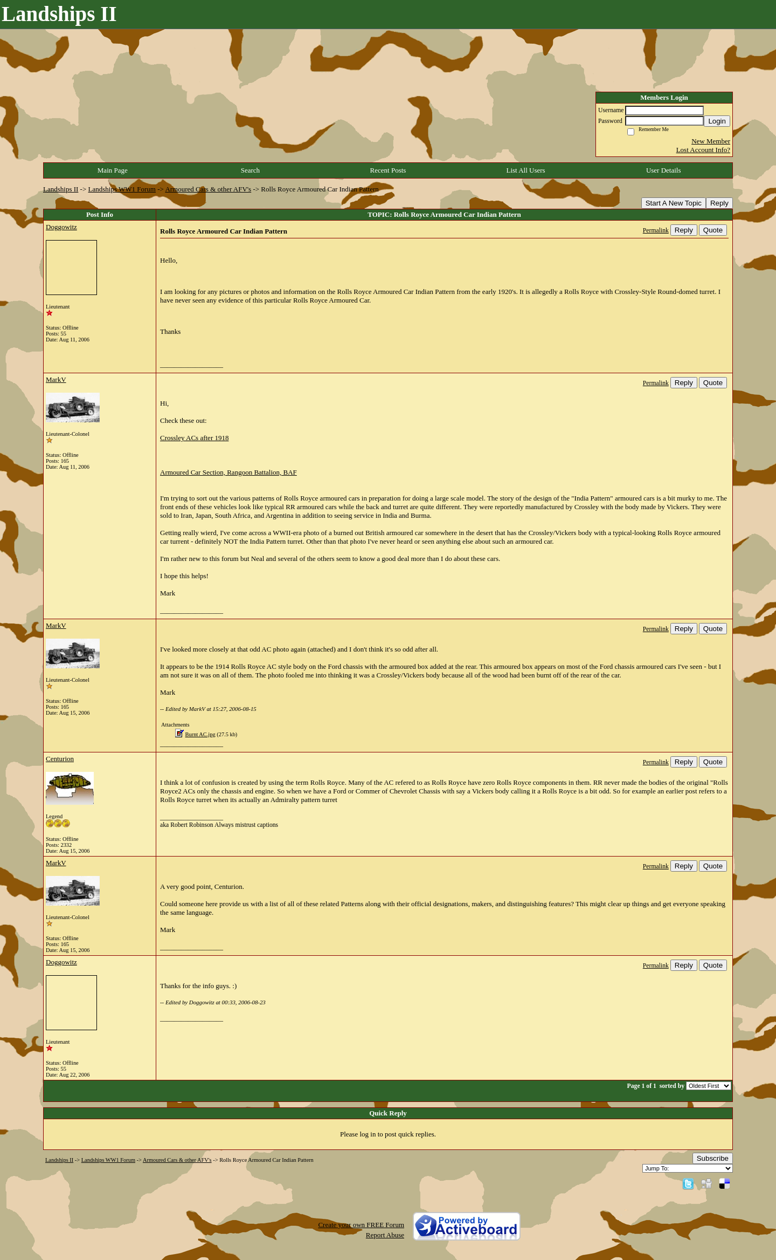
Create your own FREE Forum (361, 1225)
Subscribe (713, 1158)
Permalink (656, 230)
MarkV (56, 379)
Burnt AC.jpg (200, 734)
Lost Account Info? (703, 150)
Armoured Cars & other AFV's (208, 189)
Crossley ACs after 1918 (194, 438)
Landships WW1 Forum (122, 189)
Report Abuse (385, 1235)
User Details (663, 170)
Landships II (60, 189)
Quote (713, 230)
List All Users (525, 170)
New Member (710, 141)
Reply (719, 203)
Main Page (113, 170)
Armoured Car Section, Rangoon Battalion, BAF (228, 472)
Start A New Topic (674, 203)
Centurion (60, 759)
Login (717, 121)
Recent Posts (388, 170)
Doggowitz (61, 227)
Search (250, 170)
